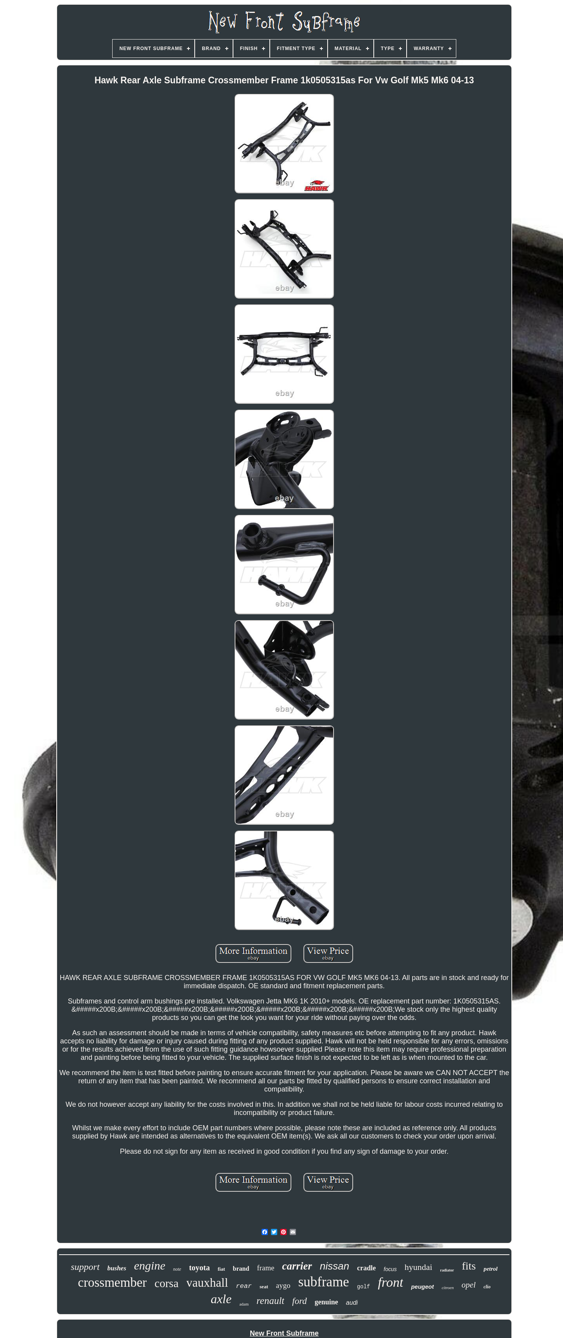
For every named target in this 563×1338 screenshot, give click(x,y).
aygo (283, 1285)
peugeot (422, 1286)
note (177, 1269)
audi (352, 1302)
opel (468, 1284)
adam (244, 1304)
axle (221, 1299)
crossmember (112, 1282)
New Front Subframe (284, 1333)
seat (264, 1286)
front (390, 1282)
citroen (448, 1287)
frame (265, 1268)
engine (149, 1265)
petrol (491, 1269)
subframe (323, 1281)
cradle (366, 1268)
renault (270, 1300)
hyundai (418, 1267)
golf (363, 1287)
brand (241, 1268)
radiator (447, 1270)
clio (487, 1286)
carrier (297, 1266)
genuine (326, 1302)
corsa (166, 1283)
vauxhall (207, 1282)
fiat (221, 1269)
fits (469, 1266)
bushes (117, 1268)
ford (299, 1301)
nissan (334, 1266)
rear (244, 1286)
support (85, 1267)
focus (390, 1269)
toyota (199, 1267)
